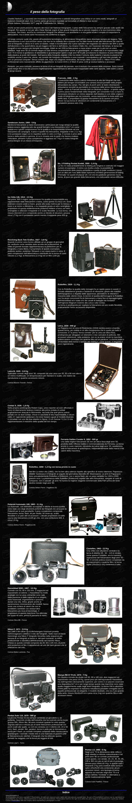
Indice (65, 792)
